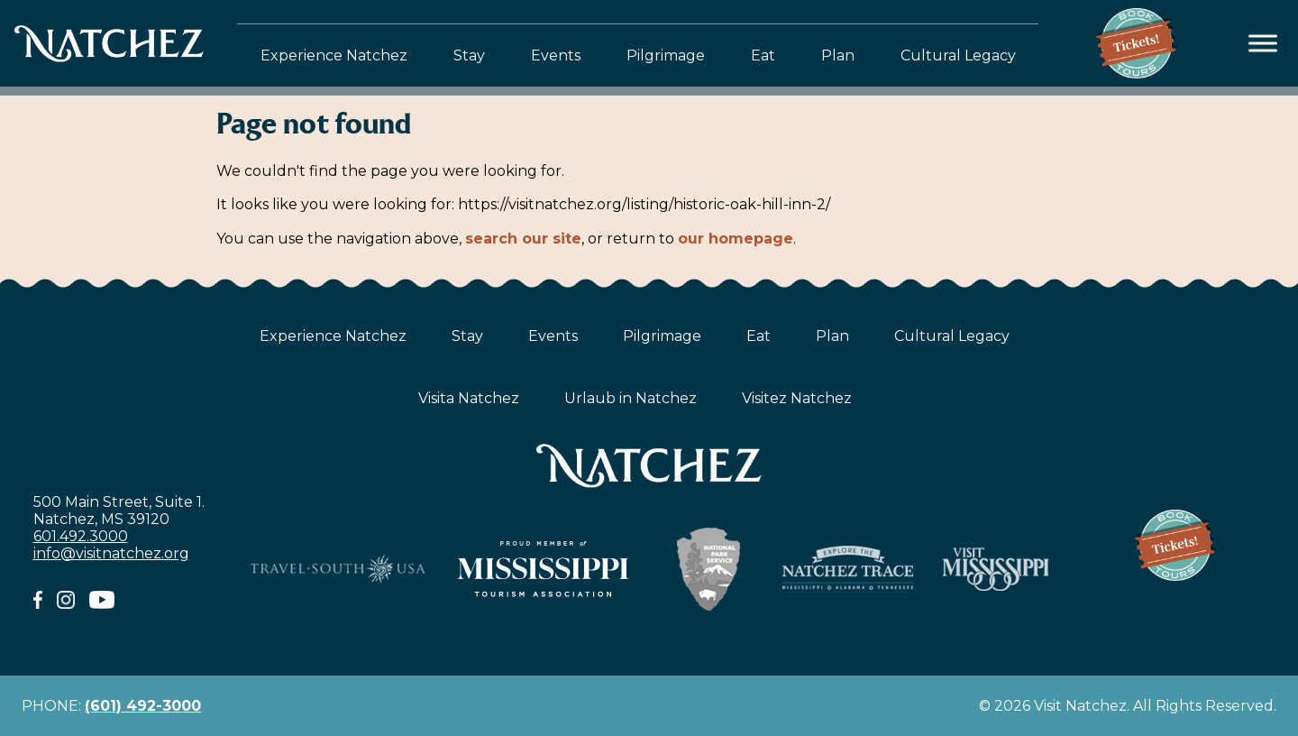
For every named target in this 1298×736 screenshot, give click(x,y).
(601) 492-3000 (143, 705)
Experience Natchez (334, 55)
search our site (523, 238)
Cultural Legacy (958, 55)
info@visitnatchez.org (111, 553)
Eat (763, 55)
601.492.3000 (80, 536)
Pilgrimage (665, 55)
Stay (469, 55)
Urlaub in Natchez (630, 398)
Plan (838, 55)
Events (555, 55)
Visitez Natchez (797, 398)
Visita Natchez (468, 398)
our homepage (735, 238)
